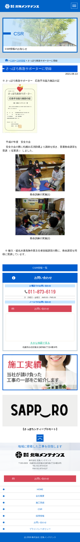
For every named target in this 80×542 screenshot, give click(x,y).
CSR (12, 60)
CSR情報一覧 (40, 267)
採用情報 (40, 516)
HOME (40, 489)
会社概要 (40, 496)
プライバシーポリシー (40, 529)
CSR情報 (21, 60)
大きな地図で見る (40, 342)
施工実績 (40, 502)
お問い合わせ (40, 522)
